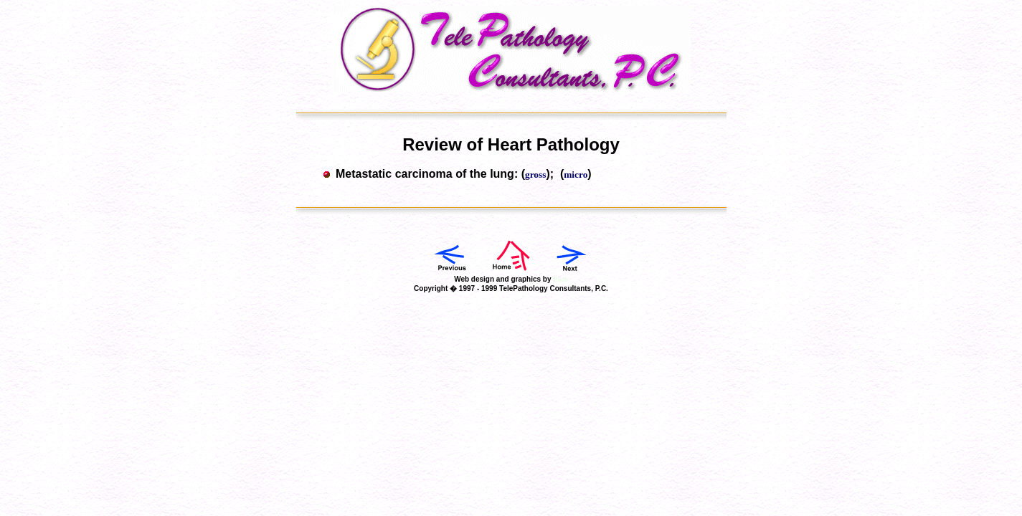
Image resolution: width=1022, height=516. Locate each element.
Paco (560, 279)
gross (535, 174)
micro (575, 174)
